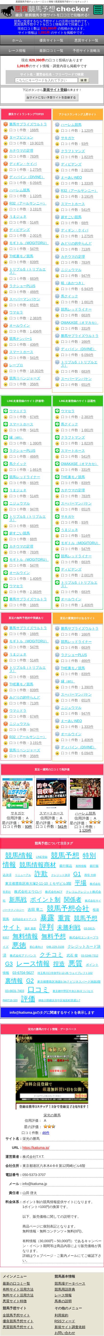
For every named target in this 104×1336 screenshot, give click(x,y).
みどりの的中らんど (76, 243)
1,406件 (36, 331)
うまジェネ (17, 216)
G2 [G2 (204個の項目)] (30, 981)
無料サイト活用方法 (18, 1295)
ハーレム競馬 (19, 190)
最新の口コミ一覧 (16, 1283)
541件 (34, 358)
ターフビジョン (21, 137)
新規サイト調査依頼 (70, 1327)
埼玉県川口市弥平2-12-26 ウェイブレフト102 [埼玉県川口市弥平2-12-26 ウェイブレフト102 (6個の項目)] (65, 972)
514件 (34, 222)
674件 (34, 417)
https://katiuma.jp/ (36, 1148)
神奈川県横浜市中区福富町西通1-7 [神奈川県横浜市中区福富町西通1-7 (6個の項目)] (59, 1000)
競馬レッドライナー (76, 309)
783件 (34, 156)
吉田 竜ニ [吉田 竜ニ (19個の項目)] (35, 909)
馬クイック (69, 296)
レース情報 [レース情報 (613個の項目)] (33, 963)
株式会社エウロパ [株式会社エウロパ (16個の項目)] (28, 892)
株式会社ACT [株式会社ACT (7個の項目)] (53, 891)
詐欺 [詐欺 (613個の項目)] (41, 873)
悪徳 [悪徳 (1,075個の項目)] (19, 945)
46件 (45, 1133)
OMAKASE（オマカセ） (79, 322)
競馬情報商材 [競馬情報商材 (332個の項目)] (37, 864)
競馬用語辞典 (65, 1289)
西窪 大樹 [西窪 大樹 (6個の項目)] (90, 874)
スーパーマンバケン (24, 299)
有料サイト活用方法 (18, 1289)
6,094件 (36, 183)
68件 (85, 223)
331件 (86, 328)
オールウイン (19, 325)
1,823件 (87, 157)
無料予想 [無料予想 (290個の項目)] (53, 936)
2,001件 (36, 235)
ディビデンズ (19, 230)
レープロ (16, 365)
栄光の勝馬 (52, 1115)
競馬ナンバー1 (20, 339)
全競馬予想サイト (16, 1315)
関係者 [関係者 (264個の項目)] (72, 899)
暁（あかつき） (73, 283)
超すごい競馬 (71, 217)
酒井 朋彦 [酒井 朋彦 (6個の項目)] (30, 928)
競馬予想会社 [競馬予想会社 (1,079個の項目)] (68, 908)
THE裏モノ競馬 (21, 256)
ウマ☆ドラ (17, 411)
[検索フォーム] (46, 80)
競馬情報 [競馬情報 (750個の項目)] (19, 855)
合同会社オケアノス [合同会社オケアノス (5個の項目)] (24, 919)
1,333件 (87, 183)
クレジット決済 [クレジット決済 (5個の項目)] (60, 874)
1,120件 (36, 196)
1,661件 (87, 302)
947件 (86, 276)
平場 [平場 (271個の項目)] (80, 882)
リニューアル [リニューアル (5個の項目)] (23, 874)
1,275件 (36, 170)
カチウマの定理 (21, 150)
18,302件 (37, 371)
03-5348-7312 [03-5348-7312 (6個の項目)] (89, 955)
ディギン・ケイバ (23, 164)
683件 (34, 278)
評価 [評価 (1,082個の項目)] (28, 999)
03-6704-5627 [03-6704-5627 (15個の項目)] (23, 973)
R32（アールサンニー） (27, 203)
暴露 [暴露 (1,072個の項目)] (47, 918)
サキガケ (68, 138)
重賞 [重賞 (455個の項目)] (64, 918)
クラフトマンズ (73, 151)
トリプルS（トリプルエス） (27, 271)
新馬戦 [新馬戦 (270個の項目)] (18, 899)
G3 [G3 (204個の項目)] (9, 964)
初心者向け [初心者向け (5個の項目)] (36, 946)
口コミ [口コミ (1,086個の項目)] (38, 989)
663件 (86, 315)
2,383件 (36, 318)
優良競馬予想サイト (18, 1321)
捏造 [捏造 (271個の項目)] (59, 963)
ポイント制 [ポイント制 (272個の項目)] (45, 899)
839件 (34, 262)
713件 (86, 249)
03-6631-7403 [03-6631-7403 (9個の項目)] (14, 991)
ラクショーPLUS (22, 286)
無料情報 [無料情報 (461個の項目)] (25, 936)
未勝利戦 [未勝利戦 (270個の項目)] (69, 927)
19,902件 (37, 143)
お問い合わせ (65, 1333)
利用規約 (61, 1315)
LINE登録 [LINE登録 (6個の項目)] (41, 856)
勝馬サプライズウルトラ (28, 124)
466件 (34, 292)
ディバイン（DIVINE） (27, 177)
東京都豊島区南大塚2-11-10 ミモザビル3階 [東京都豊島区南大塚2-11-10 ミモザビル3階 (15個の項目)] (38, 883)
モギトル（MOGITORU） (29, 243)
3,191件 (36, 209)
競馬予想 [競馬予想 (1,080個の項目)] (65, 855)
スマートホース (21, 352)
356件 (34, 384)
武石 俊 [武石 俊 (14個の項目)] (72, 955)
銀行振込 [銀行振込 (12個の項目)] (65, 866)
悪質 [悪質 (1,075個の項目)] (75, 963)
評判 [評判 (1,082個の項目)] (46, 927)
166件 (34, 130)
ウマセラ (16, 312)
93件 (85, 144)
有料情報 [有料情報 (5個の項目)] (81, 865)
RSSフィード (65, 1321)
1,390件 (36, 443)
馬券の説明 (63, 1301)
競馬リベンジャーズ (24, 378)
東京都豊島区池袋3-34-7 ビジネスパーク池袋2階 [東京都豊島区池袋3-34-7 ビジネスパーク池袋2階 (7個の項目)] (69, 981)
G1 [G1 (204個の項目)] (77, 874)
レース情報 (63, 1295)
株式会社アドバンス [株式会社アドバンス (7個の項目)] (23, 955)
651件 (34, 305)
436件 (34, 344)
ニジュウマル (71, 270)
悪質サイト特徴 (15, 1301)
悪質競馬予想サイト (18, 1327)
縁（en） (16, 437)
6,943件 (87, 289)
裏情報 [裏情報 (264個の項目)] (14, 980)
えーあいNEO (71, 177)
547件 (34, 249)
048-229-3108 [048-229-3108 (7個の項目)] (55, 946)
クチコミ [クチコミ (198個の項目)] (51, 954)
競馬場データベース (70, 1283)
